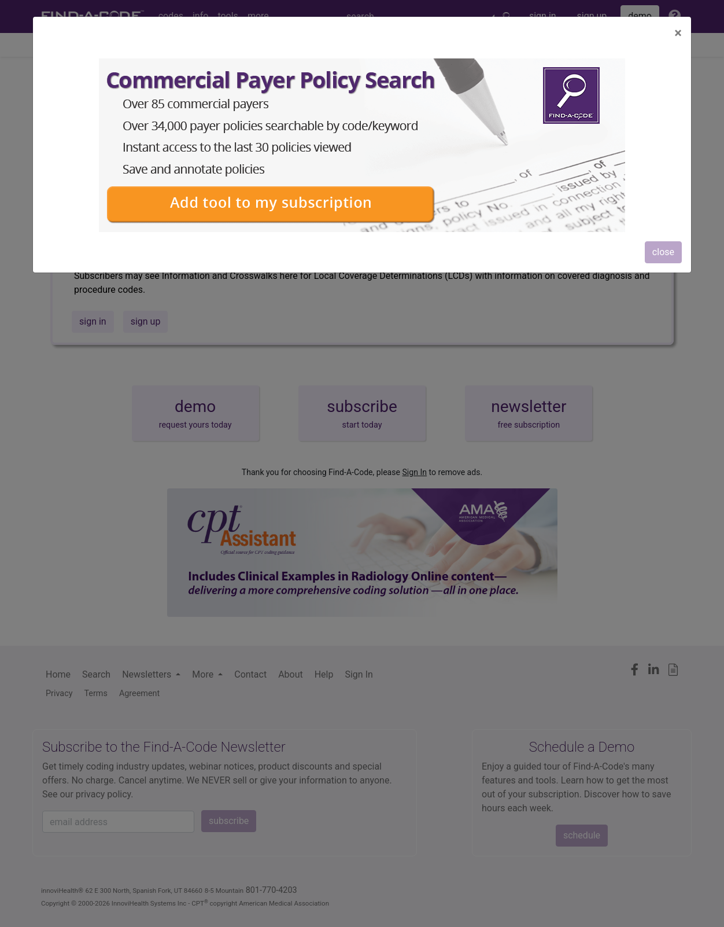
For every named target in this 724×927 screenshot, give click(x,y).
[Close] (678, 33)
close (663, 252)
